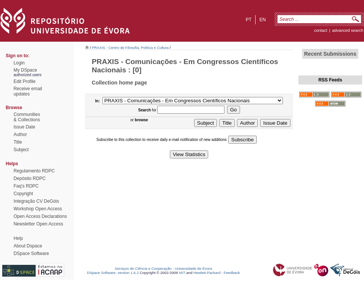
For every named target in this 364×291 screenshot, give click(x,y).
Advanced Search (347, 30)
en (262, 19)
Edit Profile (25, 81)
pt (248, 19)
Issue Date (24, 127)
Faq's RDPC (26, 186)
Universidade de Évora (193, 268)
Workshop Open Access (38, 208)
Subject (21, 149)
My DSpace (25, 70)
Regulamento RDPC (34, 171)
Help (18, 238)
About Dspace (28, 246)
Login (19, 63)
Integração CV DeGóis (36, 201)
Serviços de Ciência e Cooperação (143, 268)
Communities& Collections (27, 117)
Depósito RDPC (30, 178)
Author (20, 134)
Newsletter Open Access (38, 224)
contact (320, 30)
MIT (182, 273)
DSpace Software (31, 253)
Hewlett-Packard (206, 273)
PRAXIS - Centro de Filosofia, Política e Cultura (130, 47)
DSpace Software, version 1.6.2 (113, 273)
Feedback (232, 273)
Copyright (23, 193)
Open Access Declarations (40, 216)
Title (18, 142)
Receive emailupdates (28, 91)
